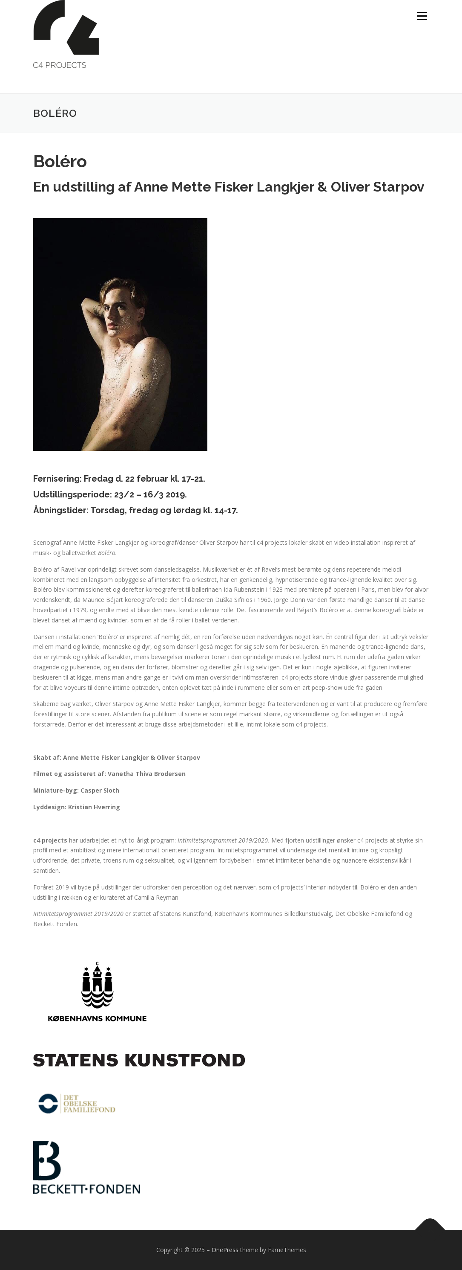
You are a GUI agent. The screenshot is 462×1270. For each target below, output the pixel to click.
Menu (421, 16)
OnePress (225, 1250)
